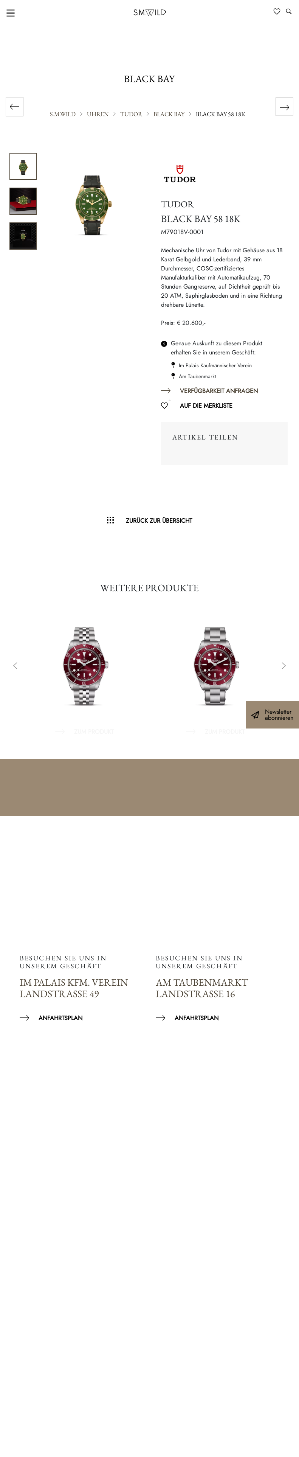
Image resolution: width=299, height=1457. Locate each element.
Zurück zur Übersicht (159, 520)
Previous (15, 666)
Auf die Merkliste (206, 405)
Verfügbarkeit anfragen (219, 391)
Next (284, 666)
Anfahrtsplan (60, 1018)
